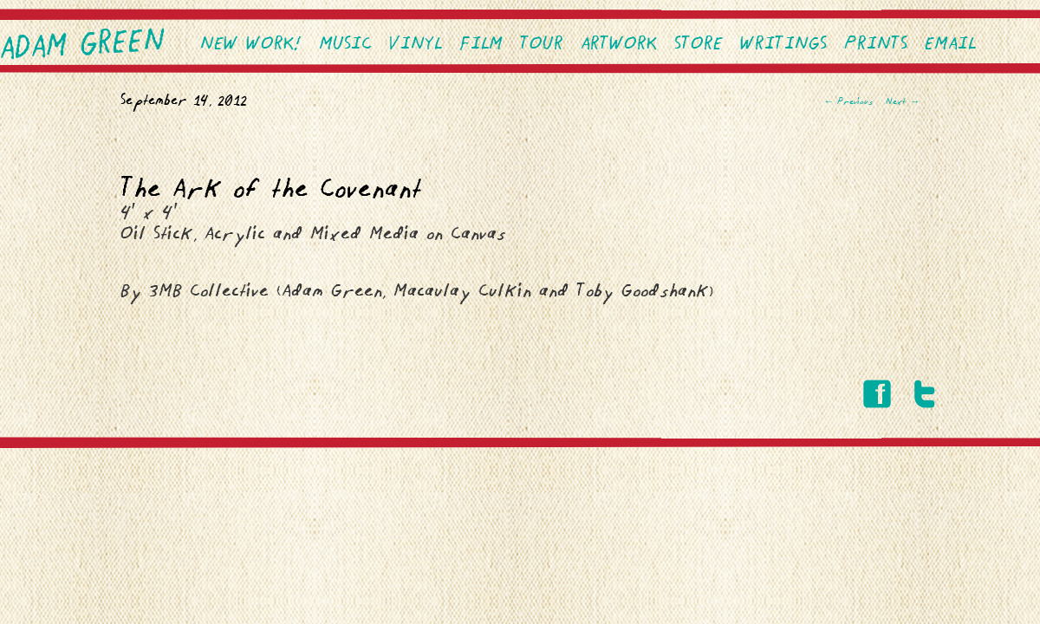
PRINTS (875, 44)
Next (903, 102)
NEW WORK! (251, 44)
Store (698, 44)
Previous (848, 102)
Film (481, 44)
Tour (541, 44)
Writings (783, 44)
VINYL (415, 44)
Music (345, 44)
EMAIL (950, 44)
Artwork (619, 44)
